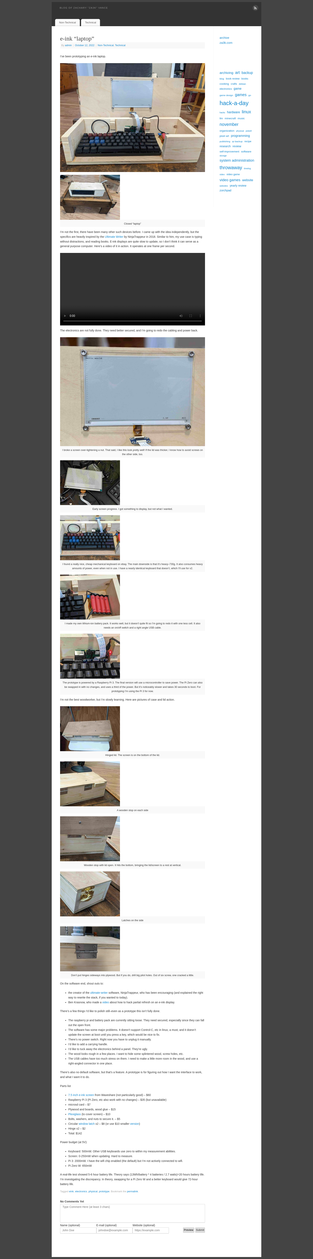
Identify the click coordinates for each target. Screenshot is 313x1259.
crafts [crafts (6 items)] (234, 83)
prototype (104, 1191)
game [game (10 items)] (238, 88)
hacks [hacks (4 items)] (222, 112)
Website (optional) (144, 1225)
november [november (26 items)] (229, 124)
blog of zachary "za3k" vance (84, 8)
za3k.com (226, 42)
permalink (132, 1191)
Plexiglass (74, 1114)
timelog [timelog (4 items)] (247, 168)
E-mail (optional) (106, 1225)
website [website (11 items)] (247, 180)
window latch (87, 1123)
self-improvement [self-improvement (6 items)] (229, 151)
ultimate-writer (99, 992)
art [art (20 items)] (237, 72)
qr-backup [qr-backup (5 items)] (237, 141)
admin (68, 45)
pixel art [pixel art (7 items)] (224, 135)
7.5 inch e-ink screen (81, 1095)
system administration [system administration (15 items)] (237, 160)
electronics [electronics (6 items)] (226, 88)
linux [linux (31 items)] (246, 111)
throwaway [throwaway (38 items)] (231, 167)
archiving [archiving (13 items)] (226, 73)
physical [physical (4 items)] (240, 131)
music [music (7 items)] (241, 118)
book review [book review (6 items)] (233, 78)
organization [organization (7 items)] (227, 130)
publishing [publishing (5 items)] (225, 141)
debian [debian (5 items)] (242, 84)
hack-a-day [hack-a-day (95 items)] (234, 103)
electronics (81, 1191)
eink (71, 1191)
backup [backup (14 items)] (247, 73)
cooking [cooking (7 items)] (224, 83)
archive (224, 37)
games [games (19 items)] (241, 94)
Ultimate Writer (114, 236)
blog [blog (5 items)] (222, 78)
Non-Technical (67, 22)
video (105, 1002)
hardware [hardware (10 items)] (233, 112)
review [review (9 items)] (237, 146)
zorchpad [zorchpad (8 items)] (225, 190)
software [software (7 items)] (246, 151)
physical (93, 1191)
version (134, 1123)
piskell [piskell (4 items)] (249, 131)
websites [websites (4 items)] (224, 186)
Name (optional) (70, 1225)
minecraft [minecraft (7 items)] (230, 118)
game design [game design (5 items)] (226, 95)
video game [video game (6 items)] (233, 174)
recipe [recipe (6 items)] (247, 141)
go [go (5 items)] (249, 95)
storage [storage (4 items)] (223, 155)
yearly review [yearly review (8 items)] (238, 185)
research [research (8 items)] (225, 146)
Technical (90, 22)
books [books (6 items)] (244, 78)
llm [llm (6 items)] (221, 118)
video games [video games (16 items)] (230, 180)
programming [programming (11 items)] (240, 135)
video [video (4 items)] (222, 174)
